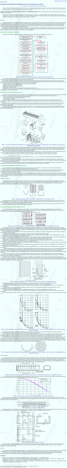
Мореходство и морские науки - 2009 (60, 0)
